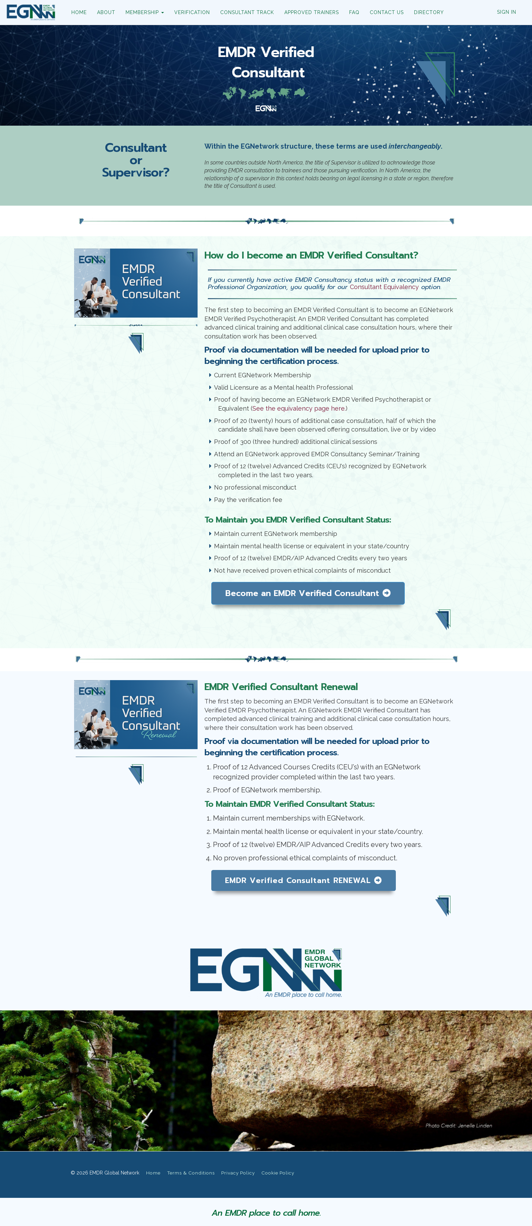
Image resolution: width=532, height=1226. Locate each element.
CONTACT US (386, 12)
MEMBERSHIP (144, 12)
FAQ (354, 12)
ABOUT (106, 12)
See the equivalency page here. (299, 408)
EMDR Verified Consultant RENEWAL (303, 880)
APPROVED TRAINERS (311, 12)
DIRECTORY (429, 12)
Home (153, 1173)
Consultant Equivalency (384, 286)
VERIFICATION (192, 12)
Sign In (506, 12)
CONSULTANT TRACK (247, 12)
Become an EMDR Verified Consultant (308, 593)
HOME (78, 12)
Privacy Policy (238, 1173)
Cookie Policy (277, 1173)
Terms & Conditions (191, 1173)
